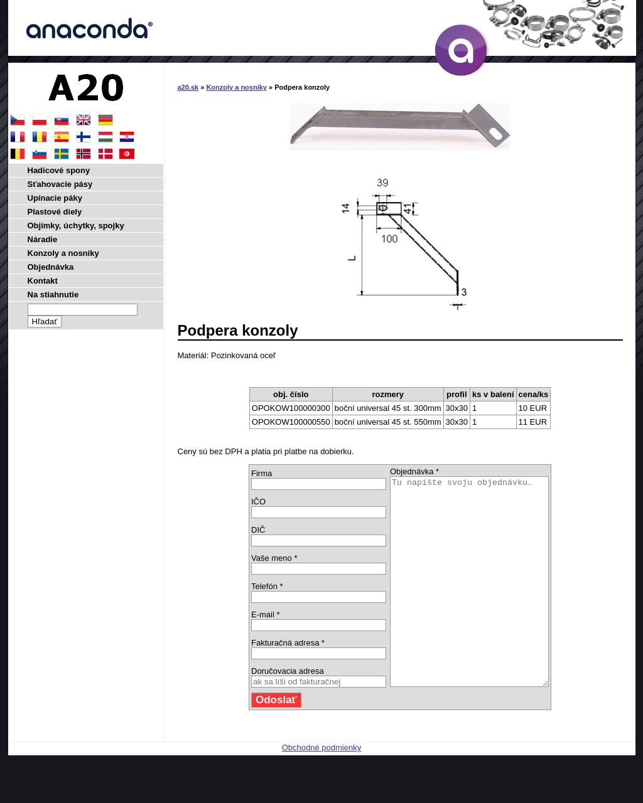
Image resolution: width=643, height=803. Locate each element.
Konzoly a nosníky (236, 87)
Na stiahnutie (53, 294)
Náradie (43, 239)
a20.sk (188, 87)
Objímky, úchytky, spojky (76, 225)
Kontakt (43, 280)
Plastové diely (55, 211)
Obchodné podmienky (321, 789)
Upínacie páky (55, 198)
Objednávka (51, 267)
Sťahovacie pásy (60, 184)
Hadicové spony (59, 170)
